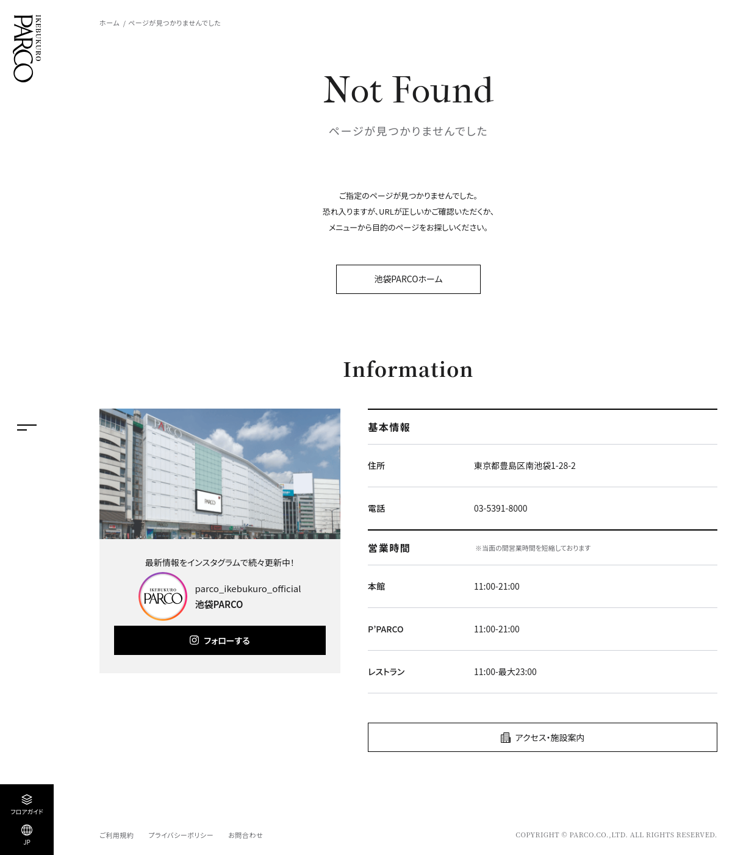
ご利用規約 (116, 835)
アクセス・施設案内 (550, 737)
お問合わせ (245, 835)
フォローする (226, 640)
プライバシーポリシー (181, 835)
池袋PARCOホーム (408, 279)
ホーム (109, 22)
